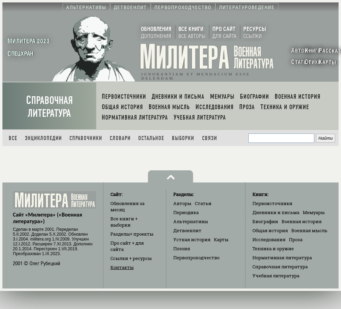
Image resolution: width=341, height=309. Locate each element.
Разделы (131, 234)
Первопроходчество (196, 257)
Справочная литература (49, 107)
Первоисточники (272, 203)
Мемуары (314, 212)
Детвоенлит (187, 230)
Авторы (182, 203)
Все (13, 138)
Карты (221, 239)
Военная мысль (309, 230)
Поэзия (181, 248)
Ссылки (131, 258)
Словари (120, 138)
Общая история (270, 230)
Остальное (151, 138)
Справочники (85, 138)
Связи (209, 138)
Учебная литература (275, 276)
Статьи (203, 203)
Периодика (186, 212)
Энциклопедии (43, 138)
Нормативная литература (282, 257)
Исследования (268, 239)
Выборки (183, 138)
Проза (295, 239)
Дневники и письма (275, 212)
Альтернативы (190, 221)
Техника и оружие (273, 248)
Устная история (191, 239)
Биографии (265, 221)
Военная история (302, 221)
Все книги (124, 222)
